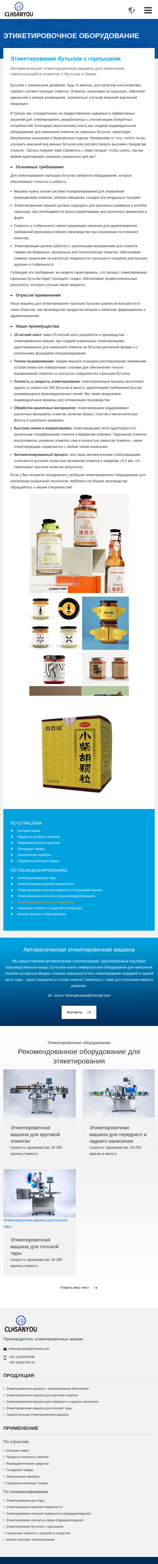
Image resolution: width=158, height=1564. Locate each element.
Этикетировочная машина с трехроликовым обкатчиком (47, 1388)
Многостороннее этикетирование (41, 914)
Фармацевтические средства (38, 842)
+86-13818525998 (22, 1357)
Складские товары (31, 849)
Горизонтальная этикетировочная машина (37, 1414)
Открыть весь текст (74, 1287)
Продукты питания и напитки (38, 837)
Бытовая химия (28, 831)
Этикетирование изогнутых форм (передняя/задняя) (56, 896)
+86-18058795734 (22, 1362)
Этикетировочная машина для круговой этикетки (35, 1134)
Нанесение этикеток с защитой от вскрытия (49, 908)
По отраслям (25, 823)
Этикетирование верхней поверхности (45, 884)
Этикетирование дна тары (36, 878)
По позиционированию (38, 870)
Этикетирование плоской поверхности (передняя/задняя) (59, 890)
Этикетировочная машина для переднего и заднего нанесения (118, 1134)
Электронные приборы (34, 855)
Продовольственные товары (38, 861)
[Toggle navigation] (148, 10)
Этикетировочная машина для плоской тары (34, 1246)
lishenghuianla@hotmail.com (87, 995)
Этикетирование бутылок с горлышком (45, 902)
